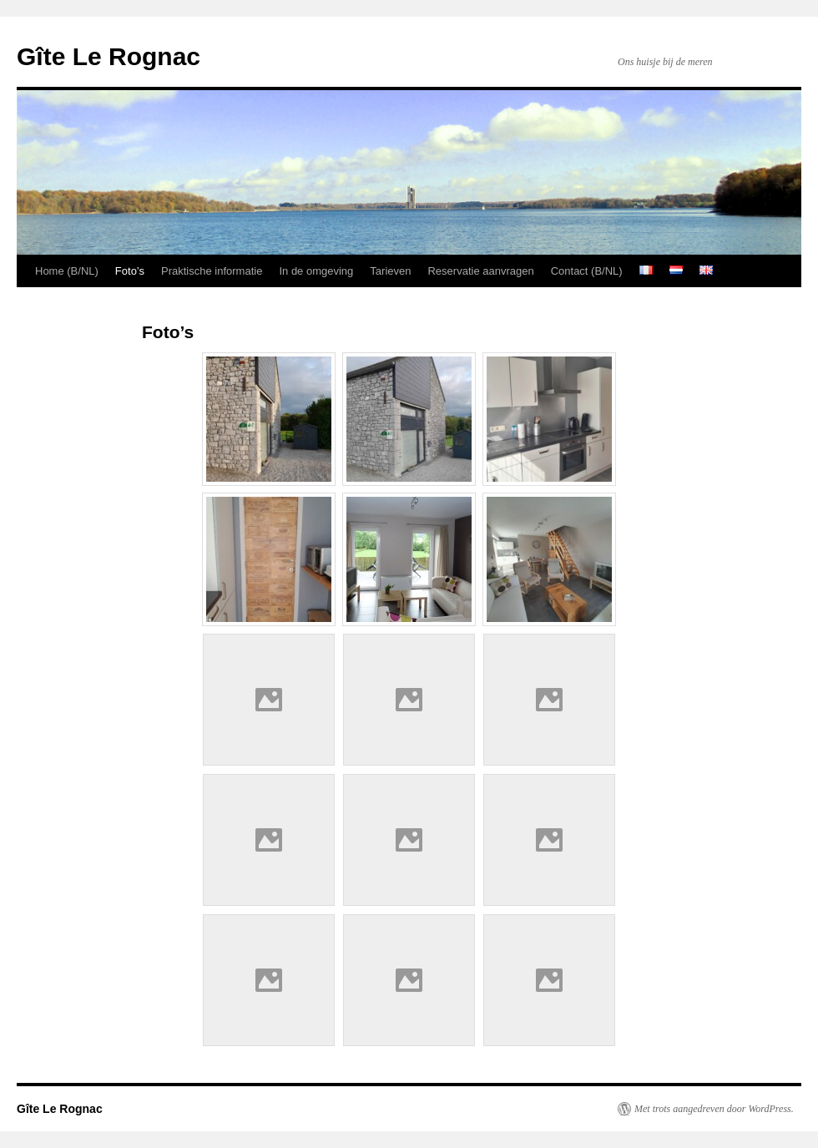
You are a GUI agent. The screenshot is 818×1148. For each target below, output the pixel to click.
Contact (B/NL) (587, 271)
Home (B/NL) (66, 271)
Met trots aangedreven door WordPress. (714, 1109)
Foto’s (129, 271)
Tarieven (390, 271)
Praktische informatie (211, 271)
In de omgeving (316, 271)
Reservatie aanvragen (480, 271)
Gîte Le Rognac (108, 56)
